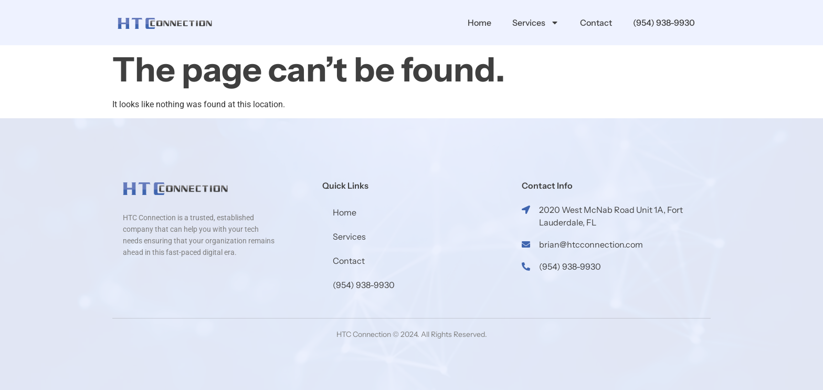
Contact (596, 22)
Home (479, 22)
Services (535, 22)
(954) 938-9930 (664, 22)
